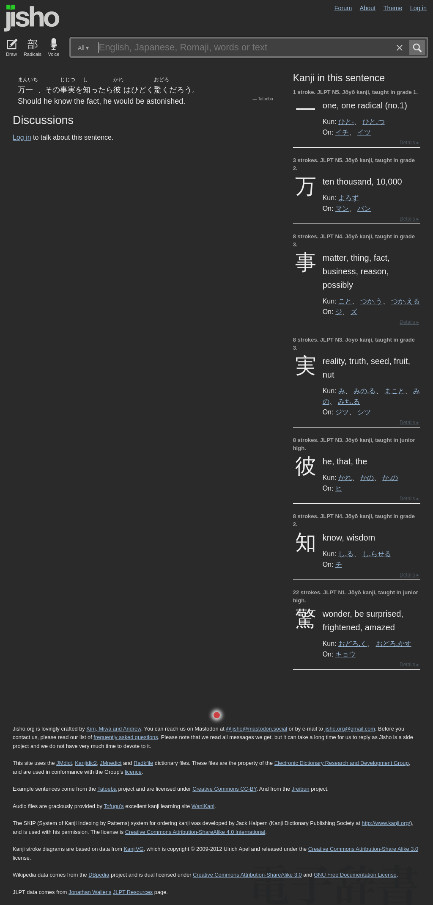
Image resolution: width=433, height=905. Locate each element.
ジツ (342, 412)
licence (133, 772)
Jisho (32, 18)
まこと (394, 390)
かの (367, 477)
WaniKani (203, 806)
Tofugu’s (113, 806)
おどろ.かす (393, 643)
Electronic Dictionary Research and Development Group (341, 763)
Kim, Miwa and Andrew (113, 729)
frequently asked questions (125, 737)
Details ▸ (409, 143)
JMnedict (110, 763)
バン (364, 208)
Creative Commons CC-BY (224, 789)
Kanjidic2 (86, 763)
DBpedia (98, 875)
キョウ (345, 654)
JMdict (64, 763)
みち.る (349, 401)
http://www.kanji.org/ (386, 823)
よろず (348, 197)
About (368, 8)
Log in (418, 8)
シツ (364, 412)
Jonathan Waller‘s (90, 892)
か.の (389, 477)
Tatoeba (265, 99)
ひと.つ (373, 121)
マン (342, 208)
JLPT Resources (133, 892)
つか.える (405, 301)
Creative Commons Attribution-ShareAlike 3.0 (247, 875)
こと (345, 301)
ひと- (346, 121)
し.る (346, 553)
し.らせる (376, 553)
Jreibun (301, 789)
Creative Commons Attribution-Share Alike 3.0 (363, 849)
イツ (364, 132)
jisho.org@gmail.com (349, 729)
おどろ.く (352, 643)
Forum (343, 8)
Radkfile (143, 763)
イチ (342, 132)
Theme (393, 8)
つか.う (371, 301)
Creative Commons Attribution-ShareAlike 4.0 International (195, 832)
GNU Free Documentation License (355, 875)
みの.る (364, 390)
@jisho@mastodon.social (256, 729)
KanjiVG (133, 849)
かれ (345, 477)
